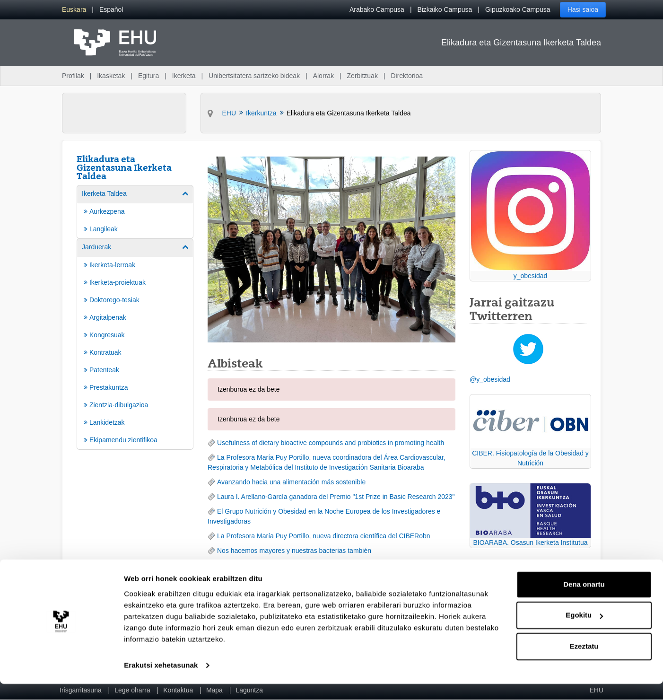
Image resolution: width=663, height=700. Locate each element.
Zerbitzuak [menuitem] (362, 75)
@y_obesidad (490, 379)
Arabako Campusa (376, 9)
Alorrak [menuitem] (323, 75)
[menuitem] (74, 9)
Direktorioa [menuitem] (407, 75)
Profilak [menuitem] (73, 75)
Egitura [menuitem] (148, 75)
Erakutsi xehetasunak (161, 681)
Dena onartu (584, 600)
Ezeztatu (584, 662)
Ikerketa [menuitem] (184, 75)
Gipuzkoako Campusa (517, 9)
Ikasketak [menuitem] (111, 75)
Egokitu (584, 631)
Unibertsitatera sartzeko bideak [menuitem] (254, 75)
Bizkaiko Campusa (444, 9)
